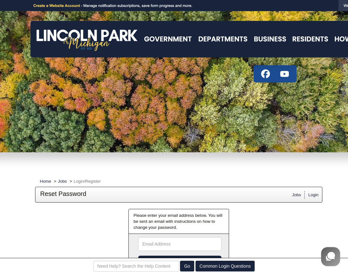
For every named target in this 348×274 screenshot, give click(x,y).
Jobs (62, 181)
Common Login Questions (225, 266)
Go (187, 266)
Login (313, 194)
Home (45, 181)
